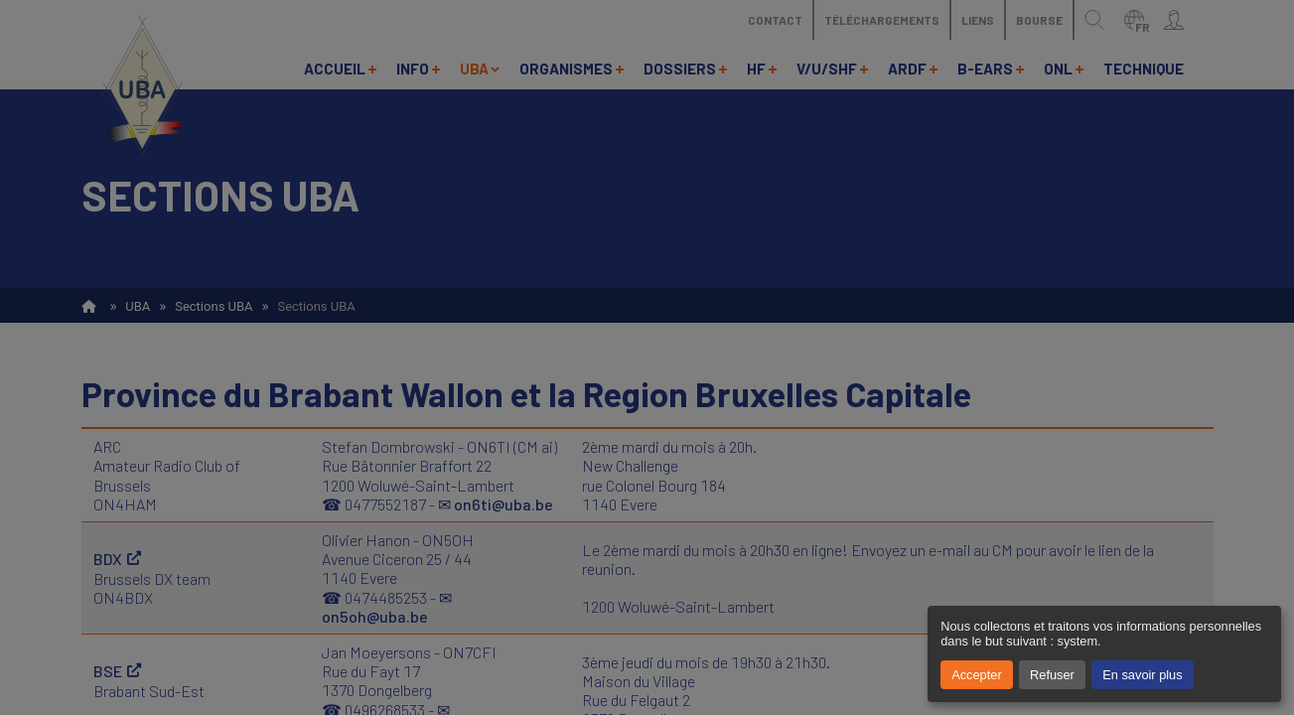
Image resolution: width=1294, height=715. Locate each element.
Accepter (976, 674)
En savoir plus (1142, 674)
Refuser (1052, 674)
